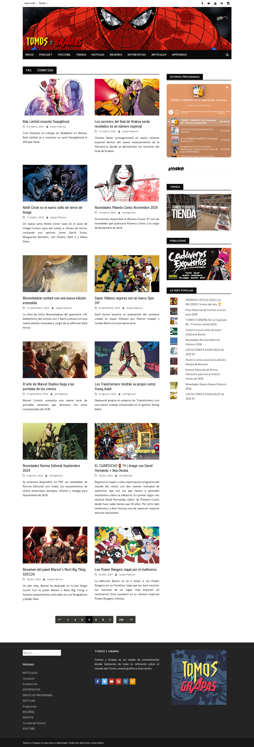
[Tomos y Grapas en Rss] (133, 681)
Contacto (29, 678)
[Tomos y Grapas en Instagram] (126, 681)
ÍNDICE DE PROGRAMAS (38, 694)
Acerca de (30, 3)
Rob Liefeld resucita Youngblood (46, 121)
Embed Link (30, 683)
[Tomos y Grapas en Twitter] (104, 681)
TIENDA (81, 53)
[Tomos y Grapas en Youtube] (111, 681)
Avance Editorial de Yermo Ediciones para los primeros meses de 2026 (203, 373)
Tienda (42, 3)
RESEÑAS (116, 53)
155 (121, 619)
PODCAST (45, 53)
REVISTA (28, 717)
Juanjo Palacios (58, 126)
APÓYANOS (179, 53)
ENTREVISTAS (137, 53)
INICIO (29, 53)
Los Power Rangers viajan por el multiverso (126, 569)
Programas (30, 705)
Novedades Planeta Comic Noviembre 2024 (126, 207)
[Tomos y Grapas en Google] (118, 681)
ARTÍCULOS (158, 53)
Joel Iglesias (129, 212)
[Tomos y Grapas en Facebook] (98, 681)
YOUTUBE (64, 53)
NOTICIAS (98, 53)
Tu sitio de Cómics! (34, 722)
